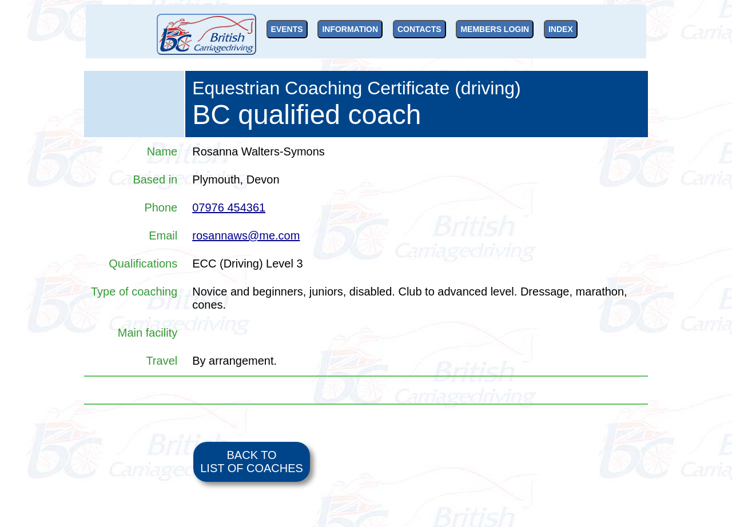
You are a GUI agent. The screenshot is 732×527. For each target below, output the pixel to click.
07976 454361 (228, 207)
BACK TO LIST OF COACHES (251, 461)
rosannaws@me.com (246, 235)
